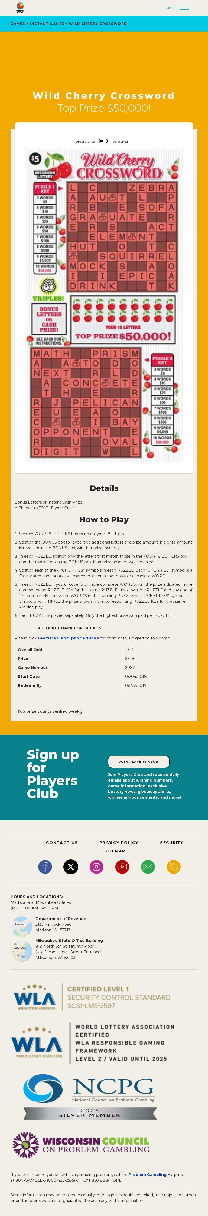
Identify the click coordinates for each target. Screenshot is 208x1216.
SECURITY (171, 842)
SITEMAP (114, 851)
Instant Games (47, 24)
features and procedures (68, 638)
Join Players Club (138, 762)
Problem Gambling (148, 1174)
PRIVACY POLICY (118, 842)
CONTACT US (62, 842)
